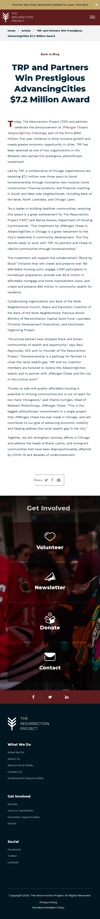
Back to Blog (50, 54)
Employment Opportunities (26, 778)
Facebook (14, 849)
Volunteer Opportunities (24, 817)
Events (12, 823)
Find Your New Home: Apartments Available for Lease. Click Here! (50, 4)
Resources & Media (20, 765)
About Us (14, 758)
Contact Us (15, 771)
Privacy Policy (48, 902)
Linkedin (13, 862)
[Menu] (93, 17)
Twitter (12, 855)
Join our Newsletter (21, 810)
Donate (12, 804)
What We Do (16, 752)
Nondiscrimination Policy (48, 907)
